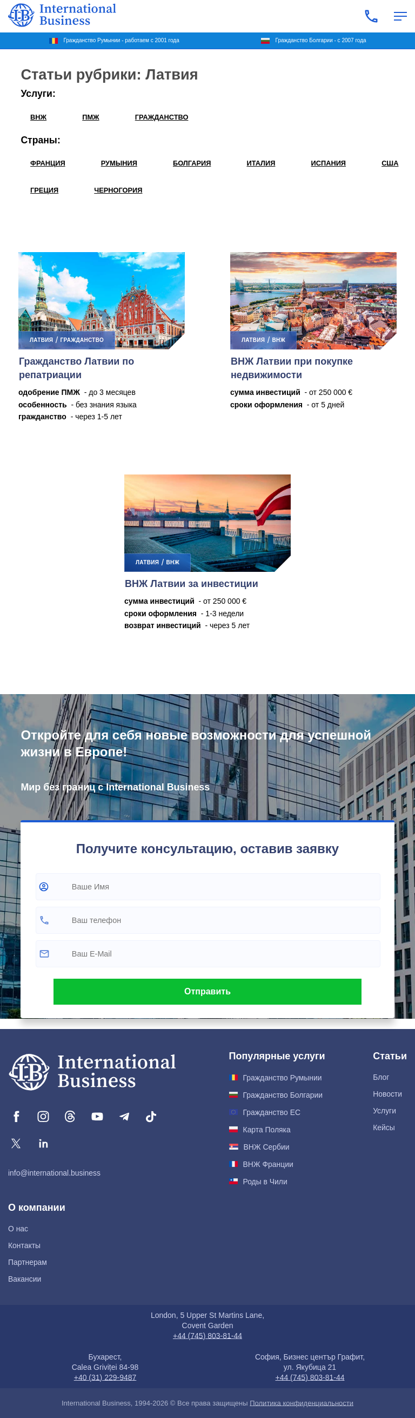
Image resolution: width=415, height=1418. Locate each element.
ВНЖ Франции (268, 1164)
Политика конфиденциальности (301, 1403)
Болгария (192, 163)
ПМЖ (90, 117)
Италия (260, 163)
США (389, 163)
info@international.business (54, 1173)
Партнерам (27, 1262)
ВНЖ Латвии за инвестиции (191, 583)
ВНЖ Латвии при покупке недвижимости (292, 368)
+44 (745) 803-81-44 (207, 1335)
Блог (381, 1077)
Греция (44, 190)
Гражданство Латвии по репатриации (76, 368)
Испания (328, 163)
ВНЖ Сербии (267, 1147)
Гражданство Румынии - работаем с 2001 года (121, 40)
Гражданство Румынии (282, 1077)
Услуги (384, 1110)
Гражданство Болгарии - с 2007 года (321, 40)
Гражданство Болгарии (283, 1095)
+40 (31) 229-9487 (105, 1377)
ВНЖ (38, 117)
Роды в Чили (265, 1181)
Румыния (119, 163)
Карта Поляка (267, 1129)
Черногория (118, 190)
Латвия (41, 340)
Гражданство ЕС (271, 1112)
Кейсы (384, 1127)
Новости (387, 1094)
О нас (18, 1228)
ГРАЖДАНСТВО (162, 117)
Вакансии (24, 1279)
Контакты (24, 1245)
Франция (47, 163)
